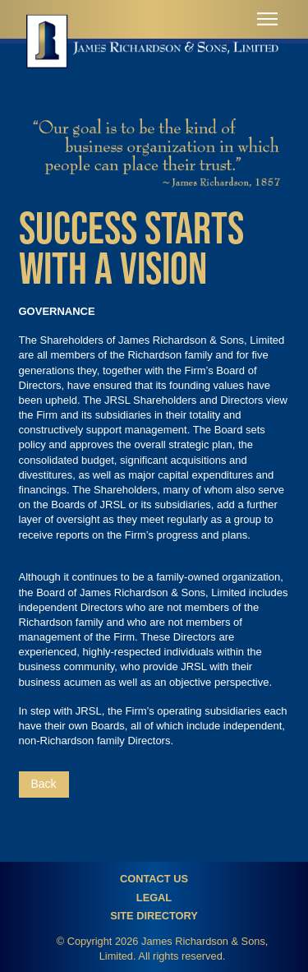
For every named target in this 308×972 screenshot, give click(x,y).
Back (44, 783)
